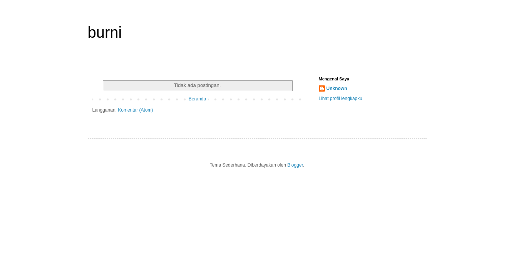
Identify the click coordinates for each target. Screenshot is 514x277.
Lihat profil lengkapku (340, 98)
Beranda (197, 99)
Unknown (336, 88)
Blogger (295, 165)
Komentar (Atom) (135, 110)
